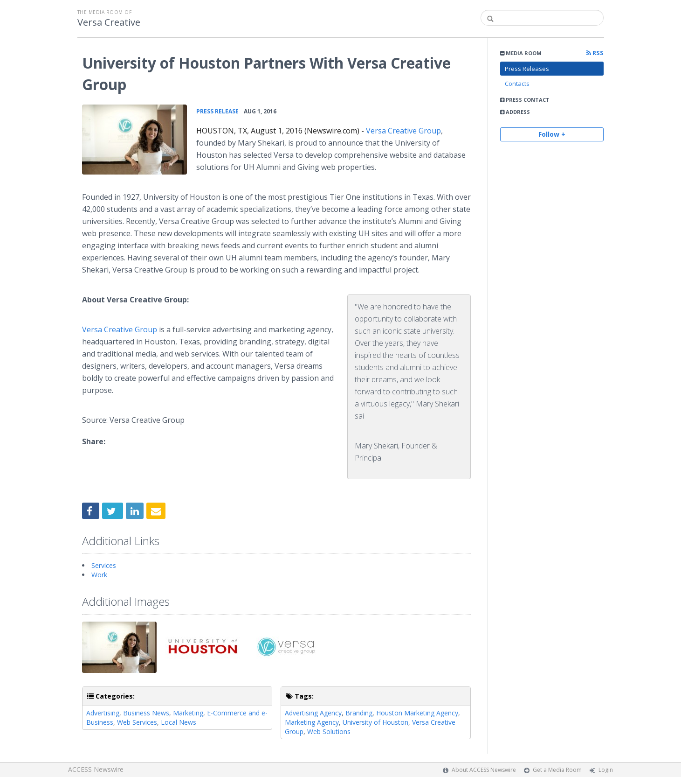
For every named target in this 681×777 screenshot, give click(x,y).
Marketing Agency (312, 722)
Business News (146, 712)
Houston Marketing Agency (417, 712)
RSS (595, 53)
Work (99, 574)
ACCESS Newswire (96, 769)
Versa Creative (108, 22)
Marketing (188, 712)
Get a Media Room (557, 770)
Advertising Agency (313, 712)
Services (103, 565)
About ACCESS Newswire (484, 770)
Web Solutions (329, 731)
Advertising (102, 712)
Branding (358, 712)
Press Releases (527, 68)
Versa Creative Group (403, 131)
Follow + (551, 134)
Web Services (137, 722)
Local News (178, 722)
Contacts (517, 83)
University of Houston (375, 722)
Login (605, 770)
